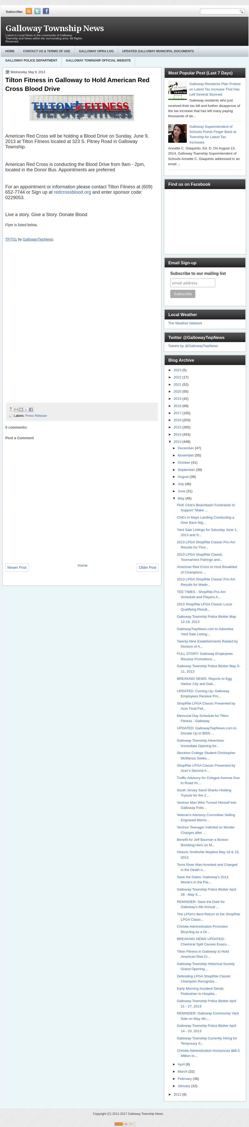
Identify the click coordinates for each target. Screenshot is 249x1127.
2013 (177, 442)
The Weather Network (185, 323)
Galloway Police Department (31, 60)
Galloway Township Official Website (98, 60)
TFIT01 (11, 239)
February (185, 1079)
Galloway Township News (54, 28)
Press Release (36, 416)
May (181, 498)
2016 (177, 420)
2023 (177, 370)
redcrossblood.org (72, 192)
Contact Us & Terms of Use (46, 51)
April (182, 1064)
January (184, 1086)
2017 (177, 413)
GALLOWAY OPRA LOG (96, 51)
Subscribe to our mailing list (198, 273)
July (181, 484)
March (183, 1071)
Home (10, 51)
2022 (177, 377)
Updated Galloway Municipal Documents (158, 51)
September (187, 470)
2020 (177, 391)
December (186, 448)
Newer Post (17, 567)
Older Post (147, 567)
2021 (177, 384)
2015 (177, 427)
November (186, 455)
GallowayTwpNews (38, 239)
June (182, 491)
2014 (177, 434)
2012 (177, 1094)
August (184, 477)
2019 (177, 399)
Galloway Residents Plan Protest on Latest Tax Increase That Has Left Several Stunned (214, 89)
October (184, 462)
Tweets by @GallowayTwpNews (193, 346)
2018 (177, 406)
